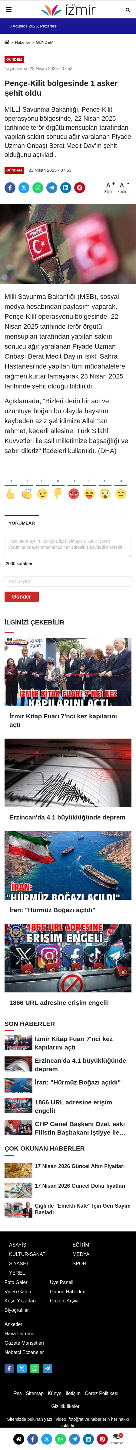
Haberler (22, 42)
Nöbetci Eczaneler (24, 1360)
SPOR (79, 1271)
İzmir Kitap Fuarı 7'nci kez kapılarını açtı (63, 720)
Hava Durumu (20, 1341)
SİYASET (19, 1271)
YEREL (17, 1280)
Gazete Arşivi (64, 1308)
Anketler (13, 1332)
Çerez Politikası (101, 1401)
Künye (54, 1401)
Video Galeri (18, 1299)
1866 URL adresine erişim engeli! (59, 1003)
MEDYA (81, 1262)
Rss (17, 1401)
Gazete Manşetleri (24, 1350)
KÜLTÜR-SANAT (27, 1262)
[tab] (22, 523)
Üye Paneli (61, 1290)
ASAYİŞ (17, 1252)
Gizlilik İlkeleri (66, 1414)
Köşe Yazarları (20, 1308)
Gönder (21, 597)
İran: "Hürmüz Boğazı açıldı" (52, 910)
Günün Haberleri (67, 1299)
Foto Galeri (16, 1290)
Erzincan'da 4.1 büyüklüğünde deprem (67, 817)
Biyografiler (17, 1318)
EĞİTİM (81, 1252)
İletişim (73, 1401)
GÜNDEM (44, 42)
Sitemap (35, 1401)
